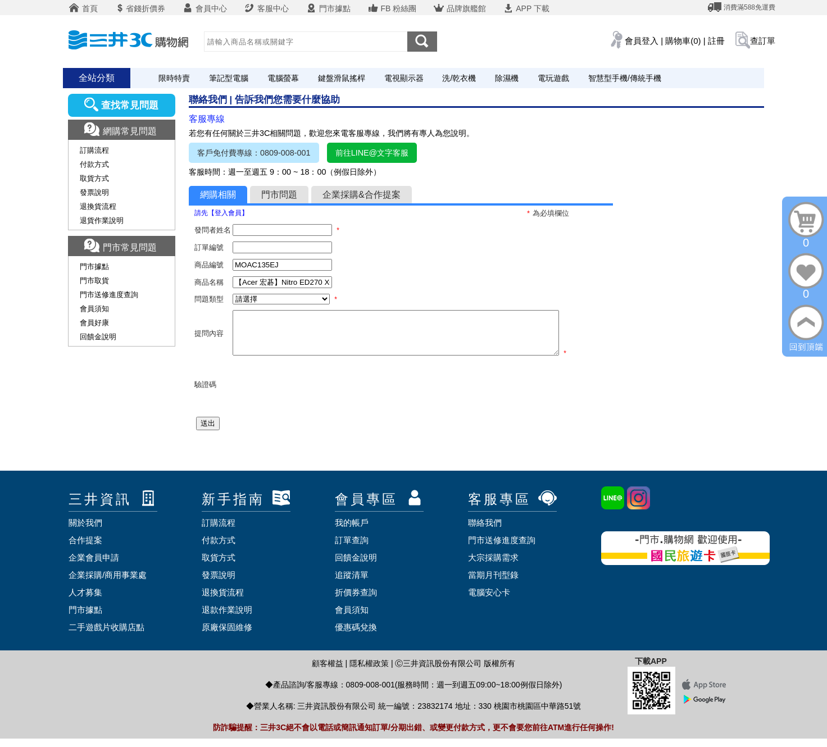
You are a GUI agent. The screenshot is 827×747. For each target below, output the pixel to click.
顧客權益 (327, 671)
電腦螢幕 (283, 78)
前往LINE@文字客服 (372, 152)
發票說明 (94, 192)
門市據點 (328, 8)
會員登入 (641, 40)
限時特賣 (174, 78)
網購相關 (218, 194)
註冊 (716, 40)
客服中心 (266, 8)
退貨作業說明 (102, 220)
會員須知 (94, 308)
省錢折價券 (140, 8)
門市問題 (279, 194)
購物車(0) (683, 40)
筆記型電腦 (228, 78)
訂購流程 (94, 150)
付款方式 (94, 164)
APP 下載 (526, 8)
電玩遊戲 (553, 78)
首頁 (83, 8)
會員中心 (204, 8)
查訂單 (762, 40)
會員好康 (94, 322)
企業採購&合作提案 (361, 194)
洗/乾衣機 (459, 78)
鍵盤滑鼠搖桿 (341, 78)
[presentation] (318, 393)
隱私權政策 (369, 671)
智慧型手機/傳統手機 (624, 78)
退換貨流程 (98, 206)
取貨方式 (94, 178)
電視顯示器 (404, 78)
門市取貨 (94, 280)
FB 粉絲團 (392, 8)
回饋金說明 (98, 336)
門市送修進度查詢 (109, 294)
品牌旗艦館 (459, 8)
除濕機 (507, 78)
